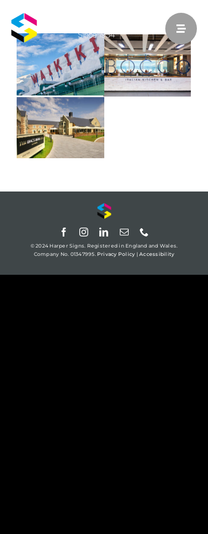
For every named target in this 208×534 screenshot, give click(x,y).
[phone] (144, 232)
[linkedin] (103, 232)
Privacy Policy (116, 254)
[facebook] (63, 232)
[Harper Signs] (80, 17)
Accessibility (156, 254)
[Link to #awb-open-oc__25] (181, 28)
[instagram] (83, 232)
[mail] (124, 232)
